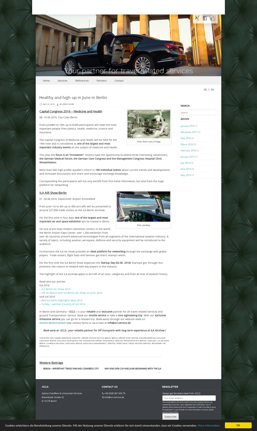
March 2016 (187, 144)
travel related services (139, 343)
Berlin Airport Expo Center (125, 338)
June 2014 (186, 169)
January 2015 (187, 156)
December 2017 (189, 132)
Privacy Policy (173, 412)
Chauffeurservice (147, 338)
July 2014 (185, 162)
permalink (44, 346)
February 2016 (188, 150)
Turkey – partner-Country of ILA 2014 (63, 304)
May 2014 (186, 175)
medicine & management (95, 343)
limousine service (73, 343)
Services (62, 80)
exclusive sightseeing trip (69, 341)
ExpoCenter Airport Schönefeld (98, 341)
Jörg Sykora (68, 104)
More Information (209, 426)
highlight (152, 341)
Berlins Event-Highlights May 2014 (61, 300)
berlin (108, 338)
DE (205, 89)
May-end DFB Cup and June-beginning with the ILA (133, 370)
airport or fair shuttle (92, 338)
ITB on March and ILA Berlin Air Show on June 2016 (71, 292)
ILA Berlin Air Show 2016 (55, 289)
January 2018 (187, 126)
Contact (119, 80)
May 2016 (186, 138)
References (82, 80)
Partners (102, 80)
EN (212, 89)
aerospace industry (71, 338)
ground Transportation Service (130, 341)
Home (46, 80)
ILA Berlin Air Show (55, 343)
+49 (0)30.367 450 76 (114, 393)
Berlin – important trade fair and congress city (70, 368)
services (111, 343)
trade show (121, 343)
